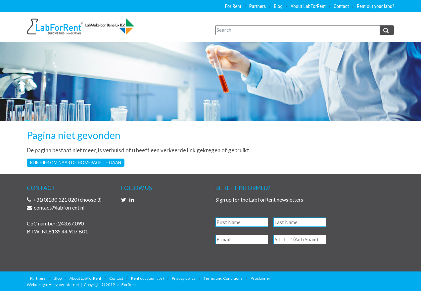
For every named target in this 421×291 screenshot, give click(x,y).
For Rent (233, 6)
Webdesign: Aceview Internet (53, 284)
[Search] (297, 30)
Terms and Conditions (223, 278)
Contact (341, 6)
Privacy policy (184, 278)
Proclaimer (260, 278)
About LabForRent (308, 6)
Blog (278, 6)
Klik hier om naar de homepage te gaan (75, 162)
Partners (257, 6)
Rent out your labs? (375, 6)
